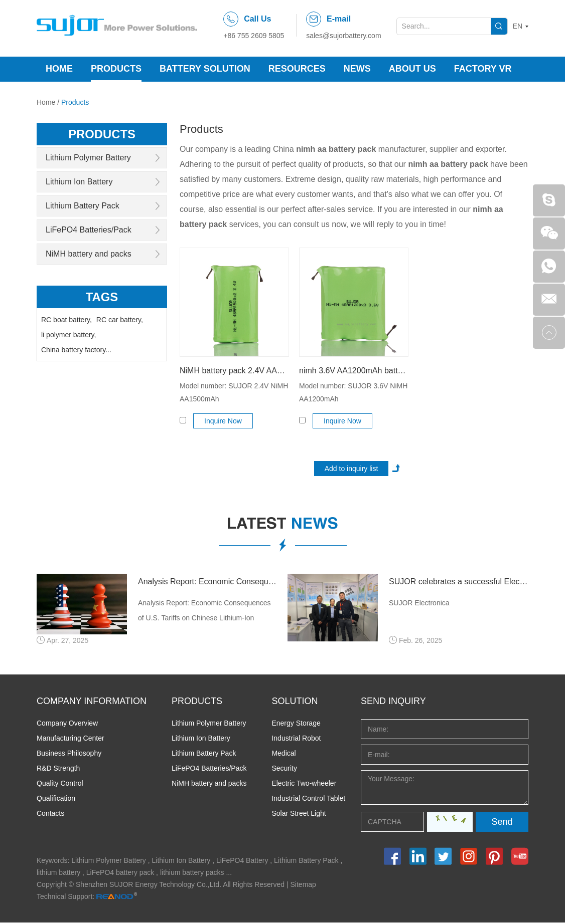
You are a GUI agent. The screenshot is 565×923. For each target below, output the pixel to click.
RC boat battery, (66, 320)
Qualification (56, 799)
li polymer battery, (68, 335)
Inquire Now (223, 421)
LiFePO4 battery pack (120, 873)
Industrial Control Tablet (308, 799)
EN (517, 26)
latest (282, 525)
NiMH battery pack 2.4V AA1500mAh (234, 370)
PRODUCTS (197, 702)
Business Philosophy (69, 754)
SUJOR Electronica (419, 603)
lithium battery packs (192, 873)
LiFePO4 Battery (242, 861)
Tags (102, 297)
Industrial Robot (296, 739)
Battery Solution (205, 69)
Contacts (50, 814)
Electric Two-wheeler (303, 784)
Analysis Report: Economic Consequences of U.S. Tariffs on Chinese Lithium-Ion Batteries (207, 581)
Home (59, 69)
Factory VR (483, 69)
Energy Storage (295, 724)
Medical (283, 754)
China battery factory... (76, 350)
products (102, 134)
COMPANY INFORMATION (92, 702)
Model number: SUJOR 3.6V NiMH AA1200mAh (353, 392)
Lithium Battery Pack (82, 205)
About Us (412, 69)
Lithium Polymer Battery (88, 157)
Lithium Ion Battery (79, 181)
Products (116, 69)
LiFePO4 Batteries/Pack (88, 229)
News (357, 69)
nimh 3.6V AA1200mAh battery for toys (353, 370)
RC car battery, (119, 320)
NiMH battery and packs (88, 254)
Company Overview (67, 724)
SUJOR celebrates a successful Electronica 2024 (458, 581)
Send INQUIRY (393, 702)
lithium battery (58, 873)
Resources (297, 69)
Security (284, 769)
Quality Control (60, 784)
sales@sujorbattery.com (343, 36)
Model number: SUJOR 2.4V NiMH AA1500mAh (234, 392)
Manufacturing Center (70, 739)
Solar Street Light (298, 814)
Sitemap (303, 885)
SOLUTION (294, 702)
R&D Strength (58, 769)
